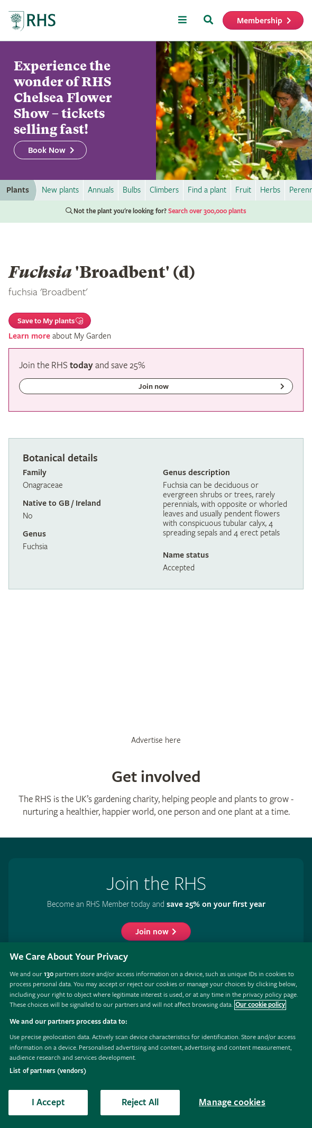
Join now (152, 932)
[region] (156, 1035)
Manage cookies (232, 1102)
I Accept (48, 1102)
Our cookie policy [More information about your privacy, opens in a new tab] (260, 1005)
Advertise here (156, 740)
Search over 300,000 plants (207, 211)
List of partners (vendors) (48, 1071)
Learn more (29, 336)
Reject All (140, 1102)
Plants (17, 190)
